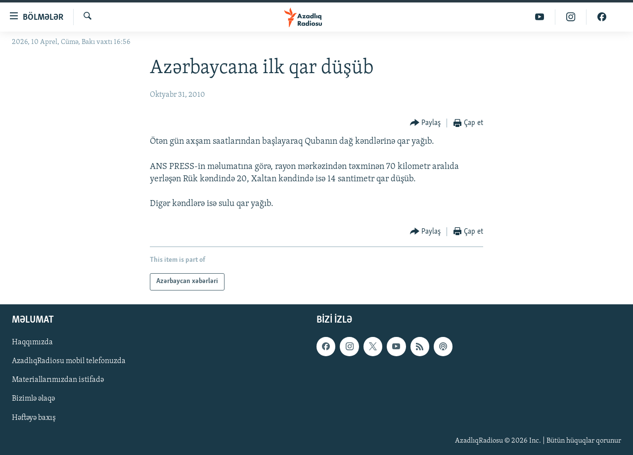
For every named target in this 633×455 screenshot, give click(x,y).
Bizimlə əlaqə (33, 399)
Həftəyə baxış (34, 417)
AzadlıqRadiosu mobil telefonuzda (69, 361)
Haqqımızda (32, 342)
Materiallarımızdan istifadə (58, 380)
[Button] (425, 123)
